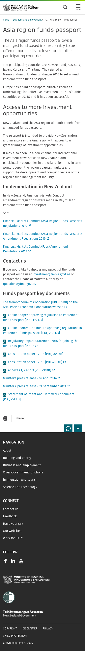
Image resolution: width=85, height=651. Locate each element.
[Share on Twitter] (45, 418)
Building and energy (17, 457)
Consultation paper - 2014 (35, 354)
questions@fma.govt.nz (20, 283)
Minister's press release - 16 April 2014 (31, 378)
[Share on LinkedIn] (53, 418)
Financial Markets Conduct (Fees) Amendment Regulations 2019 (35, 249)
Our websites (12, 530)
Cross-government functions (23, 472)
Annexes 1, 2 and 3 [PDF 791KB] (31, 370)
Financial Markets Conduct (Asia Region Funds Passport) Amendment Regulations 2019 (42, 236)
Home (6, 20)
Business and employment (27, 20)
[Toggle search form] (65, 7)
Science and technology (20, 487)
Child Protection (15, 635)
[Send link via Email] (30, 418)
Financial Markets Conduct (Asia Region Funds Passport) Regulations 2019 (42, 223)
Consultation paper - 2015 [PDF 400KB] (36, 362)
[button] (78, 428)
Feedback (10, 516)
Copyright (10, 628)
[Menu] (78, 7)
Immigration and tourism (20, 479)
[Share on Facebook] (38, 418)
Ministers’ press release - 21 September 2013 (36, 386)
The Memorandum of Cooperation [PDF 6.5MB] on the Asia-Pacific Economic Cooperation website (40, 305)
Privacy (48, 628)
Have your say (13, 523)
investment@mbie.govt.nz (51, 274)
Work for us (11, 538)
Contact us (10, 509)
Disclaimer (29, 628)
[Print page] (5, 418)
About (7, 450)
